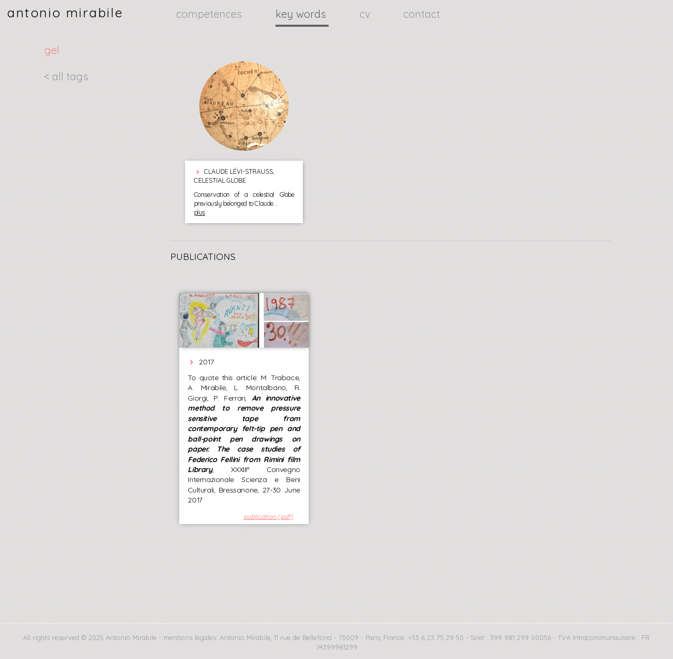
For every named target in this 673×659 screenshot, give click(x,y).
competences (210, 13)
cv (366, 13)
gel (51, 50)
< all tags (66, 76)
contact (421, 13)
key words (302, 13)
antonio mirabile (65, 12)
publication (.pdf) (268, 516)
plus (199, 212)
